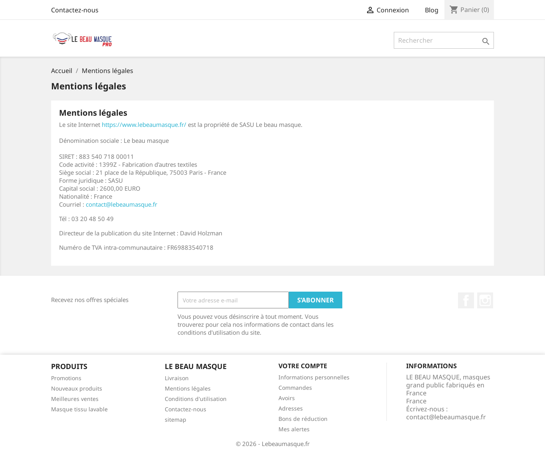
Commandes (295, 387)
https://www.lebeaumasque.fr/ (144, 124)
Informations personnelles (314, 377)
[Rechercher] (444, 40)
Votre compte (302, 365)
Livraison (177, 378)
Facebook (466, 300)
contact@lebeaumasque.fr (121, 204)
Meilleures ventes (75, 399)
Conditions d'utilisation (196, 399)
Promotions (66, 378)
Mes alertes (294, 429)
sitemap (175, 419)
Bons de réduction (303, 418)
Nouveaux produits (76, 388)
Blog (431, 10)
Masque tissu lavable (79, 409)
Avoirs (286, 398)
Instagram (485, 300)
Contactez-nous (75, 10)
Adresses (290, 408)
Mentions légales (188, 388)
